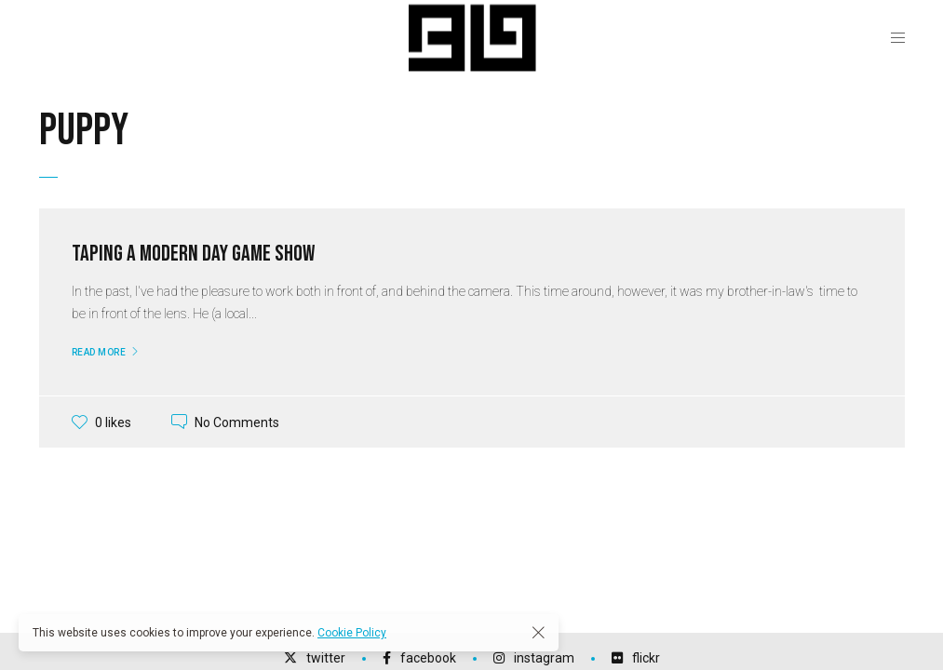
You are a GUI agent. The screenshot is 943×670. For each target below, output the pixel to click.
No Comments (237, 421)
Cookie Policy (351, 632)
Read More (99, 352)
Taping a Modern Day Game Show (193, 253)
